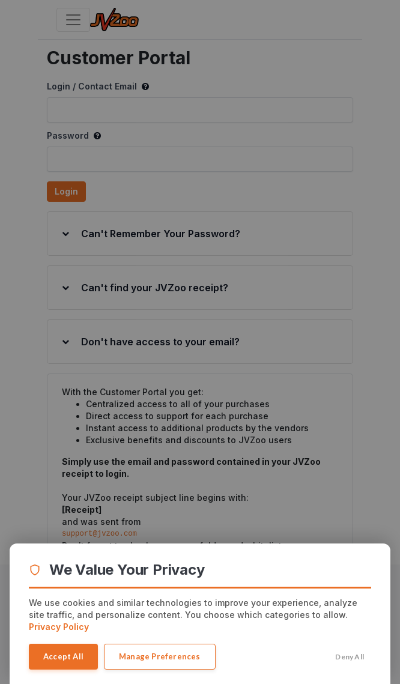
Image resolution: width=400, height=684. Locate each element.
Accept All (63, 656)
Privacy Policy (59, 627)
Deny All (349, 656)
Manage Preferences (160, 656)
